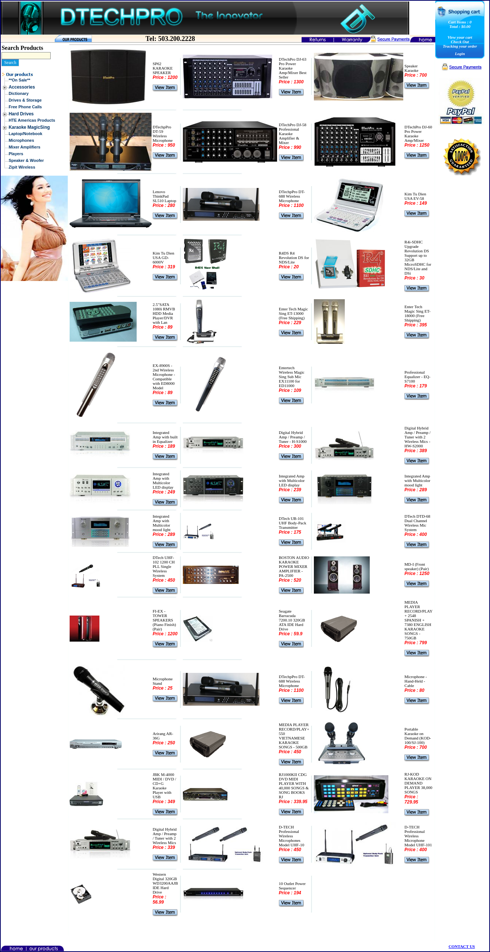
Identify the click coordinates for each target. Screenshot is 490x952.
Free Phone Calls (25, 107)
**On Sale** (19, 80)
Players (16, 153)
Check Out (460, 41)
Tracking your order (460, 46)
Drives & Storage (25, 100)
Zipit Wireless (22, 167)
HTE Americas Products (32, 120)
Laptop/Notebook (25, 133)
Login (460, 53)
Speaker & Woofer (26, 160)
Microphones (21, 140)
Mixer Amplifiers (24, 147)
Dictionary (19, 93)
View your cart (460, 37)
